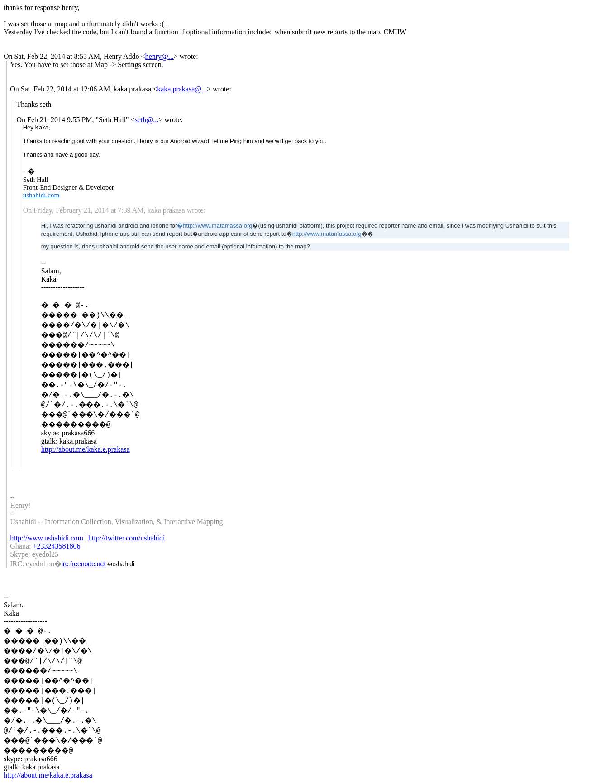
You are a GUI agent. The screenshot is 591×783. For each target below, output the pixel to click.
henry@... (159, 56)
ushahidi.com (41, 195)
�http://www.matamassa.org (214, 225)
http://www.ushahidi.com (46, 538)
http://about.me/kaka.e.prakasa (85, 449)
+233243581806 (56, 546)
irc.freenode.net (83, 564)
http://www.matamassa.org (327, 233)
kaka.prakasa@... (182, 89)
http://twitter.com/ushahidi (126, 538)
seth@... (147, 120)
